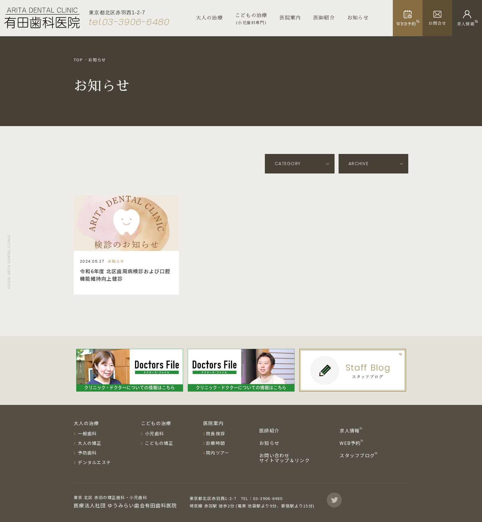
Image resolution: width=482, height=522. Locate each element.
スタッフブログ (358, 455)
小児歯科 (154, 433)
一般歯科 (87, 433)
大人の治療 (209, 17)
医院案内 (290, 17)
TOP (78, 60)
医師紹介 (324, 17)
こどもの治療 (156, 423)
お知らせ (358, 17)
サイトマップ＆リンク (284, 460)
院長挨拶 (215, 433)
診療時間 (215, 443)
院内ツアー (217, 452)
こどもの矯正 (158, 443)
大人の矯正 (89, 443)
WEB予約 (351, 443)
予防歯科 (87, 452)
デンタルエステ (94, 462)
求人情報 (350, 430)
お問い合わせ (274, 455)
